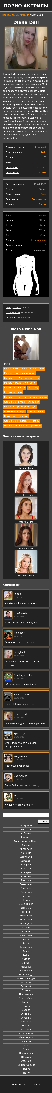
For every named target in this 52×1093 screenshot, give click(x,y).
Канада (26, 939)
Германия (26, 892)
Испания (26, 927)
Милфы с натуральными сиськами (24, 368)
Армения (26, 853)
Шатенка (41, 172)
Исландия (26, 923)
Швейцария (26, 1053)
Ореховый (40, 167)
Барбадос (25, 860)
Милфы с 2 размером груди (20, 406)
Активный (40, 147)
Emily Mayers (26, 548)
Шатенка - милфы (14, 411)
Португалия (26, 994)
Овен (43, 194)
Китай (26, 943)
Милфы (8, 373)
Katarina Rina (26, 522)
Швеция (26, 1057)
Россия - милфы (13, 392)
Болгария (26, 872)
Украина (26, 1029)
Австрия (26, 829)
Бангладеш (26, 857)
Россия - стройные (15, 387)
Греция (26, 896)
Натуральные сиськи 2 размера (22, 425)
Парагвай (26, 986)
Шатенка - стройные (16, 416)
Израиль (26, 908)
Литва (26, 962)
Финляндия (26, 1037)
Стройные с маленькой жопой (21, 421)
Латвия (26, 959)
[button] (26, 347)
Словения (26, 1017)
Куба (26, 955)
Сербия (26, 1010)
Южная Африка (26, 1065)
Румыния (26, 1006)
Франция (26, 1041)
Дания (26, 900)
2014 (43, 152)
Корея (26, 951)
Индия (26, 911)
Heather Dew (26, 495)
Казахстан (26, 935)
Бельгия (26, 868)
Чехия (25, 1045)
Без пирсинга (36, 411)
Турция (26, 1025)
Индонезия (26, 915)
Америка (26, 837)
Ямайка (26, 1068)
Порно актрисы (26, 6)
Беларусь (26, 864)
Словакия (25, 1014)
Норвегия (26, 982)
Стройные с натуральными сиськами (25, 397)
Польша (26, 990)
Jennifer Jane (26, 468)
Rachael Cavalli (25, 575)
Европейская (38, 199)
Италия (26, 931)
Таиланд (26, 1021)
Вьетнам (26, 888)
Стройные (33, 402)
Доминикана (26, 904)
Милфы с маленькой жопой (20, 382)
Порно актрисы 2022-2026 (26, 1084)
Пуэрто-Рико (26, 998)
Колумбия (26, 947)
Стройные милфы (14, 402)
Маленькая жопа (25, 373)
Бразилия (25, 876)
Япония (26, 1072)
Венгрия (26, 880)
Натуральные (38, 240)
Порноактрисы (10, 15)
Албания (26, 833)
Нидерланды (26, 974)
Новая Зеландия (26, 978)
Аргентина (26, 849)
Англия (26, 845)
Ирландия (26, 919)
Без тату (33, 387)
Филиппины (26, 1033)
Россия (25, 15)
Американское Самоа (26, 841)
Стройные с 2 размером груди (22, 378)
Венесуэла (26, 884)
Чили (26, 1049)
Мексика (26, 966)
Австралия (26, 825)
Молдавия (26, 970)
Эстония (26, 1061)
